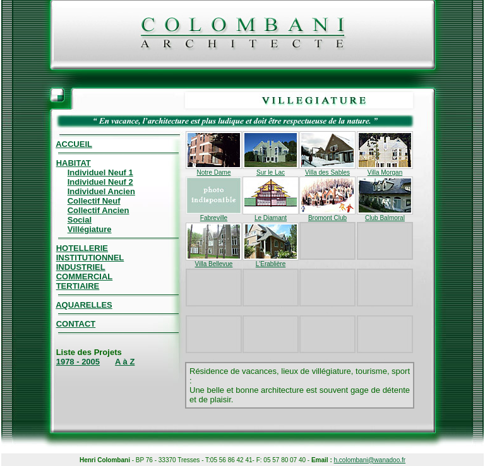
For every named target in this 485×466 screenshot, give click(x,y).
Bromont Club (327, 215)
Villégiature (90, 229)
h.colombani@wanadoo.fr (370, 460)
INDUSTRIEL (80, 267)
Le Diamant (270, 215)
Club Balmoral (385, 215)
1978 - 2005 (78, 361)
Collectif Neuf (94, 201)
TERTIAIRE (78, 286)
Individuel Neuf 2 (100, 182)
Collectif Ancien (98, 210)
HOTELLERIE (82, 248)
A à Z (125, 361)
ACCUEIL (74, 144)
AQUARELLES (84, 305)
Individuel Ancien (101, 191)
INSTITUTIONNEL (90, 257)
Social (80, 219)
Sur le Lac (270, 169)
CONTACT (76, 324)
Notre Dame (214, 169)
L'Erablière (270, 261)
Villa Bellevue (214, 261)
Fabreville (214, 215)
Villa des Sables (327, 169)
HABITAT (73, 163)
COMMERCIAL (84, 276)
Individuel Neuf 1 (100, 172)
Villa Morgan (385, 169)
